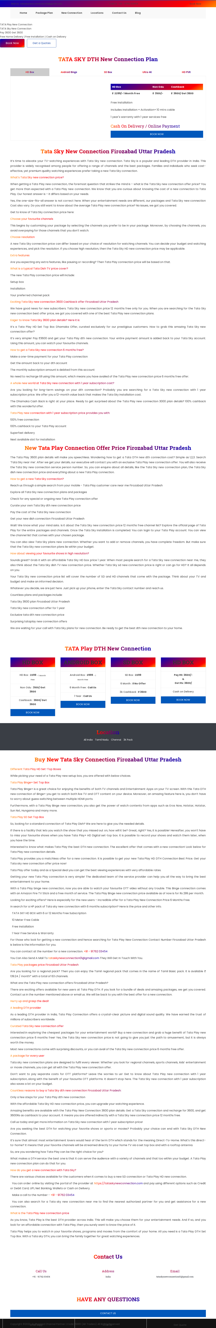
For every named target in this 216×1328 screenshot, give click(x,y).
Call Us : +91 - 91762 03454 (123, 3)
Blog (138, 13)
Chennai (116, 739)
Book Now (195, 3)
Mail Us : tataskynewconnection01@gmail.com (36, 3)
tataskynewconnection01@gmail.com (74, 958)
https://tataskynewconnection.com (118, 1183)
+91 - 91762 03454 (96, 951)
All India (88, 739)
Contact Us (119, 13)
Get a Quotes (42, 43)
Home (23, 13)
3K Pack (128, 739)
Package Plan (44, 13)
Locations (97, 13)
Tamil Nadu (102, 739)
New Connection (71, 13)
